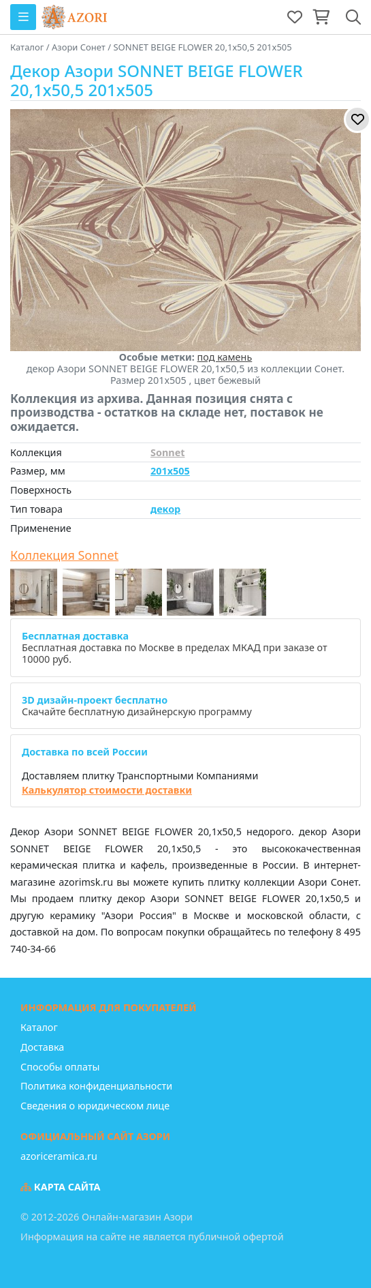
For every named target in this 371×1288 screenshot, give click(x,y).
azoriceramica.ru (58, 1156)
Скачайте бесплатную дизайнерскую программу (137, 705)
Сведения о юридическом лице (95, 1105)
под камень (225, 356)
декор (165, 509)
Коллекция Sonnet (64, 555)
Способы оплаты (59, 1066)
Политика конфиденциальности (96, 1085)
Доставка (42, 1046)
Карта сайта (60, 1186)
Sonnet (167, 452)
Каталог (39, 1027)
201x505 (170, 470)
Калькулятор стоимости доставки (107, 790)
